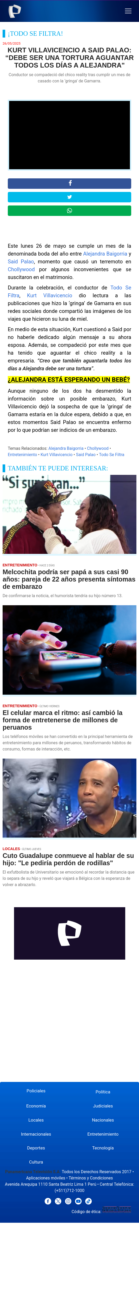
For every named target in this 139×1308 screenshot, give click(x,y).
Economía (36, 1106)
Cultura (36, 1162)
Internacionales (36, 1134)
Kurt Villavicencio (49, 295)
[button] (128, 11)
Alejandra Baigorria (105, 254)
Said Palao (21, 261)
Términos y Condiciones (91, 1178)
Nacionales (103, 1120)
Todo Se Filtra (111, 454)
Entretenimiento (22, 454)
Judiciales (103, 1106)
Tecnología (103, 1147)
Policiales (36, 1090)
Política (103, 1091)
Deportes (36, 1147)
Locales (36, 1120)
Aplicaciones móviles (45, 1178)
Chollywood (21, 269)
